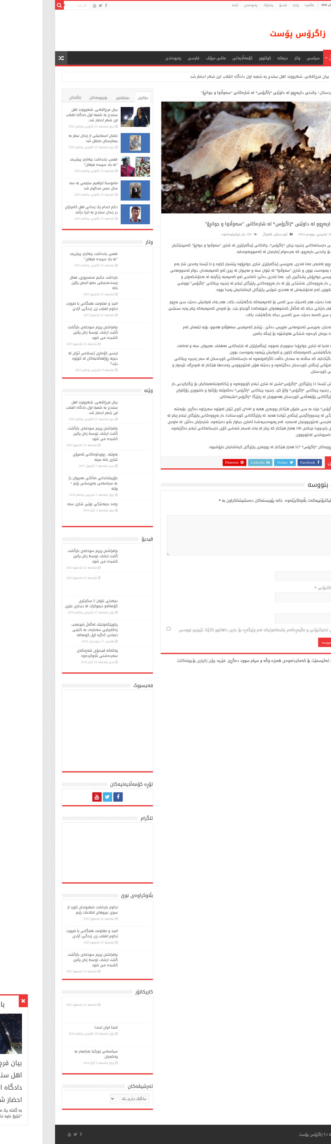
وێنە (253, 5)
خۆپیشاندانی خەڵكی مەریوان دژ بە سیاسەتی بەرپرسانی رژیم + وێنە (50, 483)
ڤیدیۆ (240, 5)
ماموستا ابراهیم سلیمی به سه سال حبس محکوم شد (51, 185)
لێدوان (299, 510)
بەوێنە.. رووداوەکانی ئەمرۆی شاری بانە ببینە (52, 457)
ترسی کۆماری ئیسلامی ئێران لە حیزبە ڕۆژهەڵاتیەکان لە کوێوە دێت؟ (50, 358)
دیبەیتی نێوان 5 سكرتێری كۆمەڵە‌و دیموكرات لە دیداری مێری (49, 603)
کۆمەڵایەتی (200, 58)
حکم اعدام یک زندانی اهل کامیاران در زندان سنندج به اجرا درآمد (49, 209)
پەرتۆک (226, 5)
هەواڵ (292, 58)
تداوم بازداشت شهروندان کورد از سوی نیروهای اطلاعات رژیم (50, 910)
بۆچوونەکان (56, 97)
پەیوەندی (208, 5)
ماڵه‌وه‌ (267, 5)
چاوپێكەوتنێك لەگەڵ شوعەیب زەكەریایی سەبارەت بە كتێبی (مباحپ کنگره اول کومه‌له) (52, 629)
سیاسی (270, 58)
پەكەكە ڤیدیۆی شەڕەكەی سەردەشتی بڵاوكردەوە (54, 653)
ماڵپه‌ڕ (301, 608)
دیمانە (240, 58)
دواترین (100, 97)
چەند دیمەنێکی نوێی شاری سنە (50, 504)
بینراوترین (80, 97)
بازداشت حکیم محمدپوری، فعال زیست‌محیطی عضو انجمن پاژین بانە (51, 282)
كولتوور (222, 58)
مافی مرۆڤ (173, 58)
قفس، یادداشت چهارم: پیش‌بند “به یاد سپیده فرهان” (51, 162)
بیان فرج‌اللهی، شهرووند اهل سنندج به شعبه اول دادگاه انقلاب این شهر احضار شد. (216, 76)
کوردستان (285, 92)
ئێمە (192, 5)
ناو (302, 566)
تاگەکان (33, 97)
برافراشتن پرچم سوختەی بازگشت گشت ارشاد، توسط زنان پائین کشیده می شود (50, 332)
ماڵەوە (304, 92)
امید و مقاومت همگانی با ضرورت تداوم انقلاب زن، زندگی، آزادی (49, 306)
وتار (255, 58)
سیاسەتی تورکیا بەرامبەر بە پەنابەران (53, 1054)
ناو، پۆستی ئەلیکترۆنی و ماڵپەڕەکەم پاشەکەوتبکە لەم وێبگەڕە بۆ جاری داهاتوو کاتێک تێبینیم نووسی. (220, 630)
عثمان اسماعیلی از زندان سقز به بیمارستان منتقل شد (50, 138)
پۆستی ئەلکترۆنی (289, 587)
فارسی (151, 58)
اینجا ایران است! (63, 1027)
